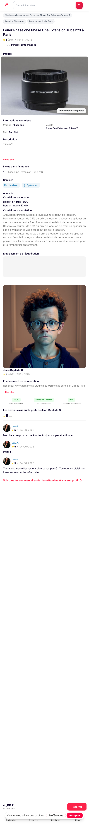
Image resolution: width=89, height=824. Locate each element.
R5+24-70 (10, 546)
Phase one (18, 125)
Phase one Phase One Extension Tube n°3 (26, 617)
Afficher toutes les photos (71, 110)
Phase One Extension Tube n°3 (62, 128)
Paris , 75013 (11, 549)
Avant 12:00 (20, 205)
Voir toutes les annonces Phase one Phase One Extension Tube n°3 (37, 15)
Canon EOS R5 (74, 546)
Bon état (13, 132)
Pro (23, 552)
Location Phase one (14, 21)
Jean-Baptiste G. (13, 370)
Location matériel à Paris (41, 21)
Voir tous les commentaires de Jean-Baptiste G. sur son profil (40, 480)
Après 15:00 (21, 201)
